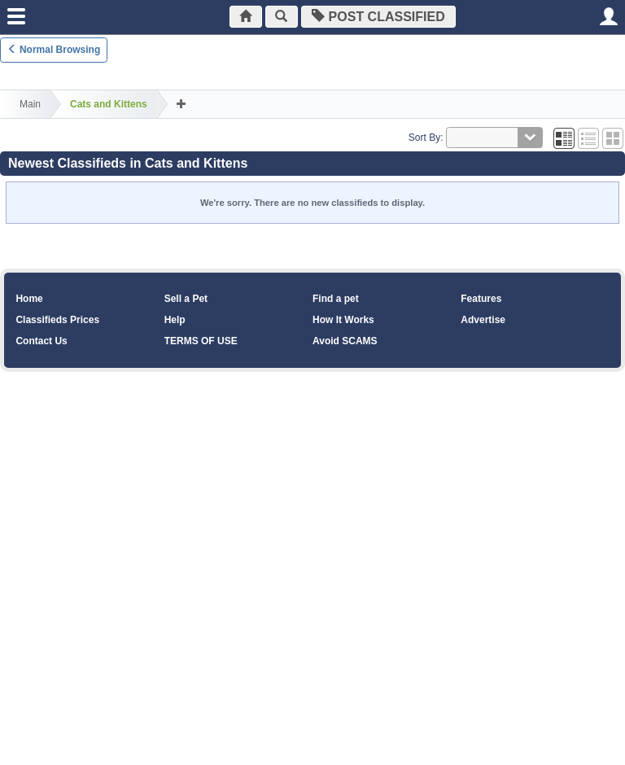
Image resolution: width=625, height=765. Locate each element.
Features (481, 298)
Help (175, 320)
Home (28, 298)
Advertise (483, 320)
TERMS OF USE (201, 341)
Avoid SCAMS (345, 341)
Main (30, 104)
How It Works (343, 320)
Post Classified (382, 17)
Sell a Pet (186, 298)
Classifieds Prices (57, 320)
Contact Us (41, 341)
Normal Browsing (54, 49)
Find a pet (335, 298)
